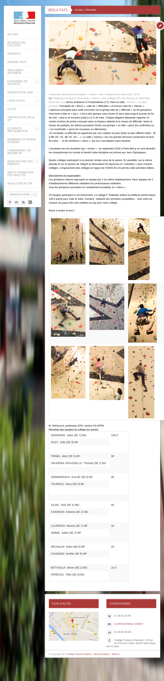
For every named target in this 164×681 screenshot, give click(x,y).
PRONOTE (14, 53)
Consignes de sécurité (17, 82)
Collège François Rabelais (79, 654)
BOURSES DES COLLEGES (16, 44)
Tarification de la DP (21, 118)
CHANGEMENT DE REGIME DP (19, 151)
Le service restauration (17, 129)
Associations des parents (20, 162)
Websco (115, 654)
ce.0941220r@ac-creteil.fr (128, 623)
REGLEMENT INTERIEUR (15, 71)
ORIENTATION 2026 (20, 92)
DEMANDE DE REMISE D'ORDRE (21, 140)
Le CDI (11, 109)
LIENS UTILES (16, 100)
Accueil (12, 34)
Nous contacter (19, 183)
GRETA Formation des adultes (20, 173)
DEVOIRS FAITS (17, 62)
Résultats (91, 10)
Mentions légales (102, 654)
